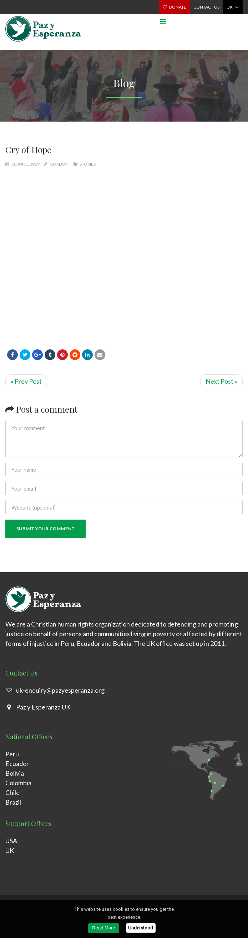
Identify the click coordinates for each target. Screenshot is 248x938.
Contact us (206, 7)
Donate (177, 7)
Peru (12, 754)
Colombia (18, 783)
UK (230, 7)
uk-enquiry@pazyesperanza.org (60, 690)
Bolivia (14, 773)
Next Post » (221, 381)
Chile (12, 792)
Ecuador (17, 763)
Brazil (13, 802)
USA (11, 841)
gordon (59, 164)
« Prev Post (26, 381)
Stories (88, 164)
